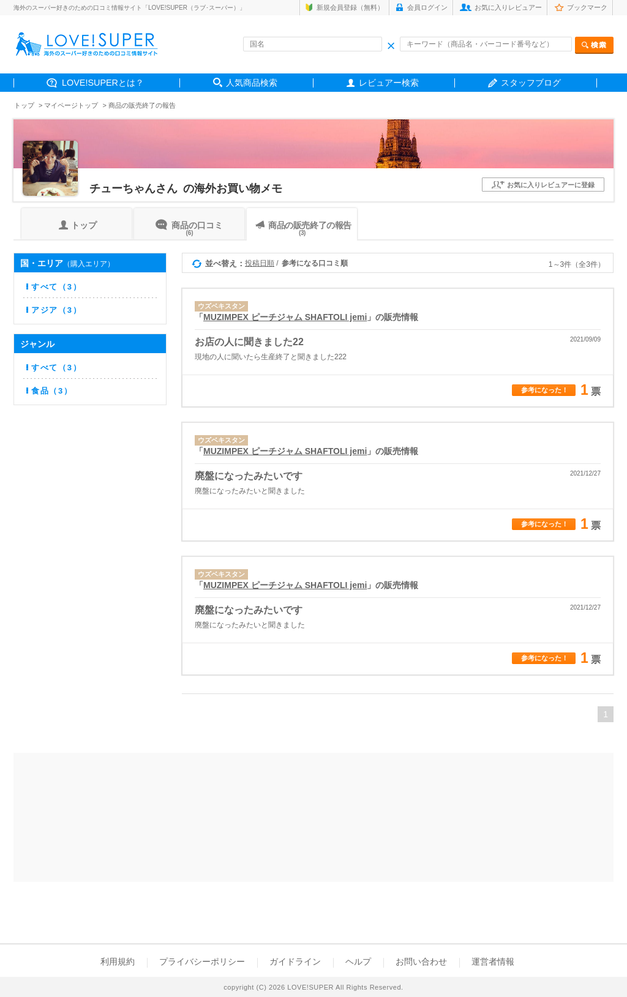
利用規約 (117, 961)
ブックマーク (587, 7)
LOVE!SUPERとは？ (103, 83)
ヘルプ (358, 961)
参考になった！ (544, 390)
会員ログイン (427, 7)
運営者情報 (492, 961)
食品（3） (52, 390)
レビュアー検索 (389, 83)
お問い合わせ (421, 961)
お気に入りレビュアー (508, 7)
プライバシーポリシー (202, 961)
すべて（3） (56, 286)
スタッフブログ (531, 83)
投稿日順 (259, 263)
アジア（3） (56, 310)
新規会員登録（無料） (350, 7)
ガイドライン (295, 961)
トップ (24, 105)
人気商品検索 (251, 83)
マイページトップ (71, 105)
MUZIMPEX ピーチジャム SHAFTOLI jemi (285, 317)
